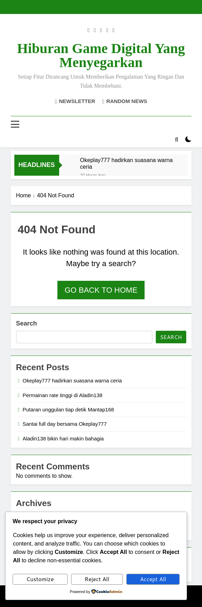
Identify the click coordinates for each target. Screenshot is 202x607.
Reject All (97, 579)
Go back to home (100, 290)
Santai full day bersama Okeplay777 (65, 424)
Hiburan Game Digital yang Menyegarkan (101, 55)
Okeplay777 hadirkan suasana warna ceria (126, 163)
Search (26, 323)
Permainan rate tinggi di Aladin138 (63, 395)
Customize (40, 579)
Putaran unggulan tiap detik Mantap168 (68, 409)
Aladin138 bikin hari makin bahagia (63, 438)
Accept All (153, 579)
